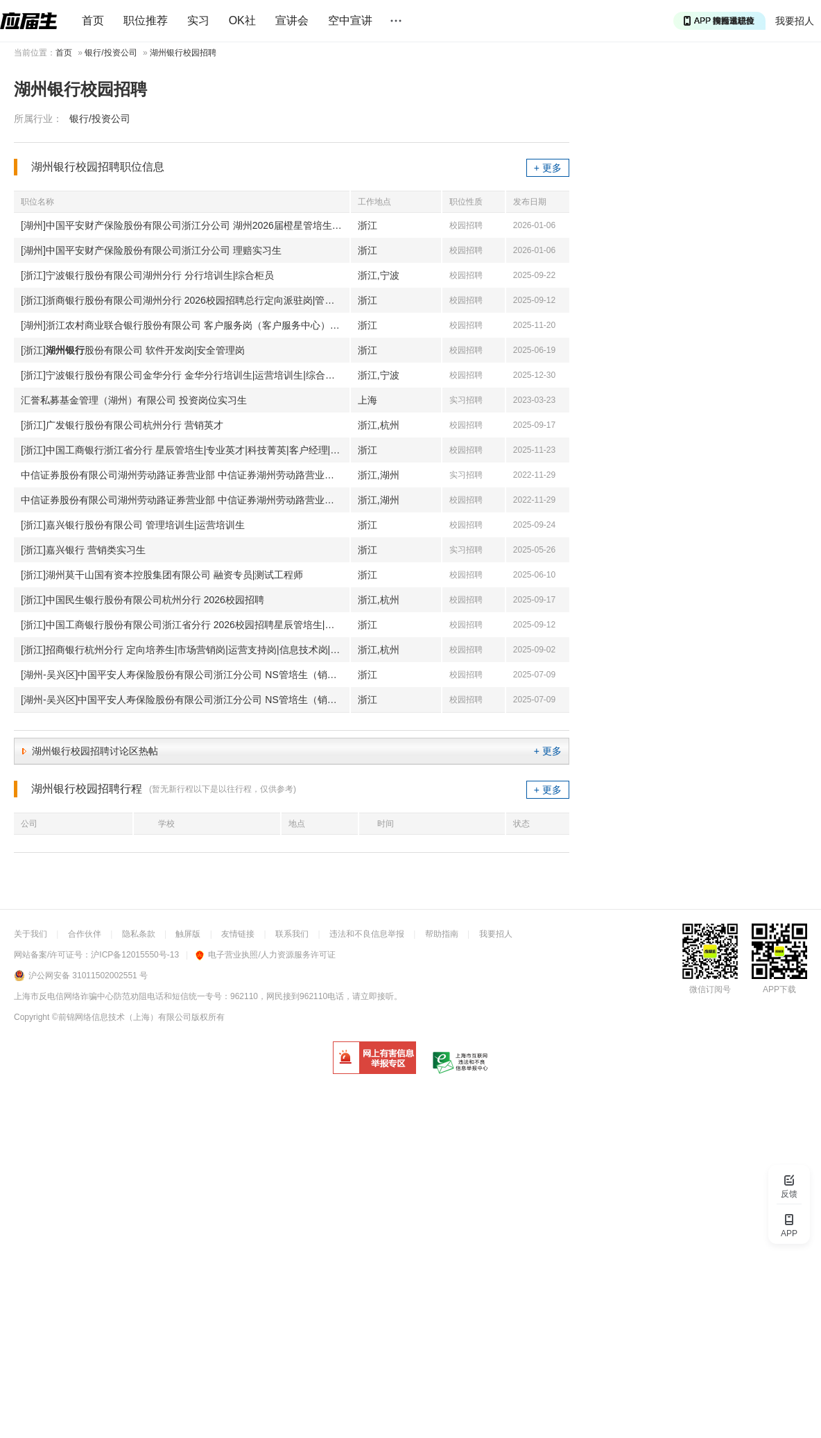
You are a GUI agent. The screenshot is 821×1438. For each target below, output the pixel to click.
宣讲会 (292, 20)
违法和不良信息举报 (366, 934)
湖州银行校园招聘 (183, 53)
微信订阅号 (710, 989)
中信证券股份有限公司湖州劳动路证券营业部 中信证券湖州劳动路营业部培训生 (185, 499)
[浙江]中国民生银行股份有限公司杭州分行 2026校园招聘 (142, 599)
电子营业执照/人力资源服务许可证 (265, 955)
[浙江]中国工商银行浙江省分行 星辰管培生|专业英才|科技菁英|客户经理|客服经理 (185, 450)
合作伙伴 (84, 934)
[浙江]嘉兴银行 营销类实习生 (83, 549)
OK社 (242, 20)
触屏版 (187, 934)
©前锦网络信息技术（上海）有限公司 (121, 1017)
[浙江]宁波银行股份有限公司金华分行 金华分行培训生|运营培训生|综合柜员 (183, 375)
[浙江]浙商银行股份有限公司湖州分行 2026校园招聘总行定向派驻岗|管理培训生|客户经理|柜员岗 (185, 300)
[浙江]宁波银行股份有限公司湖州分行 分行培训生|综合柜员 (147, 275)
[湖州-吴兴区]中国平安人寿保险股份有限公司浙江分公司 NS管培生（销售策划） (185, 674)
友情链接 (237, 934)
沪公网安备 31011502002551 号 (88, 975)
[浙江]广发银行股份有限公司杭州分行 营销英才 (122, 425)
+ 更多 (548, 167)
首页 (93, 20)
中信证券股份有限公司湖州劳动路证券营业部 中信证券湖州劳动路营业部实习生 (185, 474)
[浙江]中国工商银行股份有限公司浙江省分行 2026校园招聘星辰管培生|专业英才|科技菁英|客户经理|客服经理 (185, 624)
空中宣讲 (350, 20)
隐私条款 (138, 934)
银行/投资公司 (111, 53)
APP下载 (779, 989)
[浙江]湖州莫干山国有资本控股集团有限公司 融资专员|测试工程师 (162, 574)
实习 (198, 20)
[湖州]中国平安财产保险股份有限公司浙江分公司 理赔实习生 (151, 250)
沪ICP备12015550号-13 (135, 955)
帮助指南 (441, 934)
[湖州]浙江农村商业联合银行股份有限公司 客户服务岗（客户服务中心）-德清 (185, 325)
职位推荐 (145, 20)
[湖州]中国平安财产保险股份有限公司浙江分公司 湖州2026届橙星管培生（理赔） (185, 225)
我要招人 (794, 20)
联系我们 (292, 934)
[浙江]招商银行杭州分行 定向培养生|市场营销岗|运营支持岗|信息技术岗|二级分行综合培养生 (185, 649)
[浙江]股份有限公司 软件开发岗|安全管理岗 (133, 350)
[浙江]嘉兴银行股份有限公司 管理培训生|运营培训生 (133, 524)
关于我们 (30, 934)
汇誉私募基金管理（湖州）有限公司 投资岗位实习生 (134, 400)
